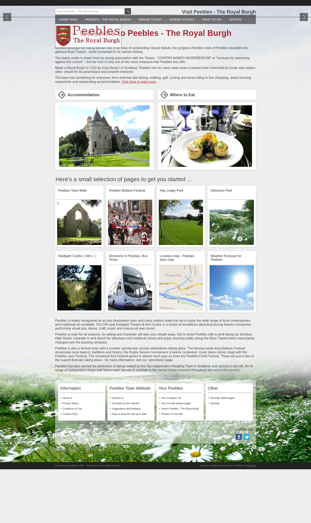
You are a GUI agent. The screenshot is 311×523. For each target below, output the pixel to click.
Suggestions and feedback (126, 462)
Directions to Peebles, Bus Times (128, 311)
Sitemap (214, 457)
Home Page (68, 73)
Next (304, 47)
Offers (235, 73)
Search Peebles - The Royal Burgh (180, 462)
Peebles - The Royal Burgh (108, 73)
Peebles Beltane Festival (127, 244)
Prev (7, 47)
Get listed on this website (125, 457)
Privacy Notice (70, 457)
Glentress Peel (221, 244)
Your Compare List (171, 451)
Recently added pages (222, 451)
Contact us (118, 451)
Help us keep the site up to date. (129, 467)
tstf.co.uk (251, 519)
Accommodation (83, 148)
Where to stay (181, 73)
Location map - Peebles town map (177, 311)
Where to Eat (150, 73)
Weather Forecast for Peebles (226, 311)
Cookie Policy (70, 467)
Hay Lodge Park (171, 244)
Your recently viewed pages (176, 457)
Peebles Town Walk (72, 244)
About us (67, 451)
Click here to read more (139, 135)
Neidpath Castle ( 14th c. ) (77, 309)
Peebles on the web (172, 467)
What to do (211, 73)
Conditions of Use (72, 462)
